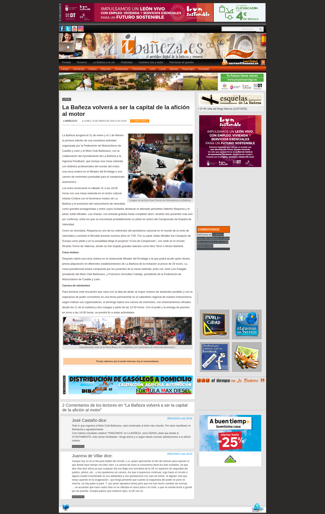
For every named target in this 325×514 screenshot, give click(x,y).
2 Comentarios (139, 121)
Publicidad (126, 62)
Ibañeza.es (163, 48)
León (152, 69)
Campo (65, 69)
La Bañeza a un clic (104, 62)
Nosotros (82, 62)
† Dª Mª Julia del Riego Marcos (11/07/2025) (222, 108)
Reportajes (188, 69)
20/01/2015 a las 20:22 (179, 453)
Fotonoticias (139, 69)
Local (163, 69)
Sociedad (204, 69)
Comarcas (79, 69)
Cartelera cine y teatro (151, 62)
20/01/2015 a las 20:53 (179, 418)
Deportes (106, 69)
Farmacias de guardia (181, 62)
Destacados (121, 69)
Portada (66, 62)
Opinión (174, 69)
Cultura (93, 69)
